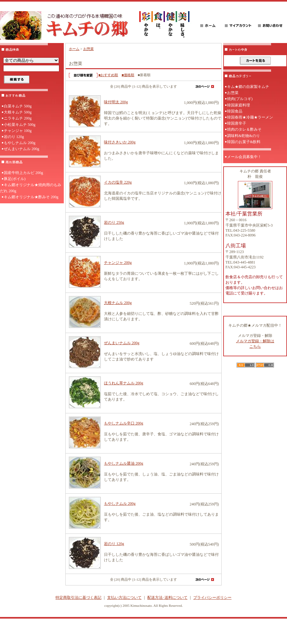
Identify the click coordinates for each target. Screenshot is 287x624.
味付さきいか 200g (120, 142)
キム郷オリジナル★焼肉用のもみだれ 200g (30, 188)
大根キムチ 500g (18, 112)
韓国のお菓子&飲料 (244, 142)
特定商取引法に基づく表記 (78, 597)
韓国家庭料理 (238, 105)
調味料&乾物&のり (243, 136)
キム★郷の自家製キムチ (248, 86)
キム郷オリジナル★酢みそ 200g (31, 197)
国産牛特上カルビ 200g (23, 173)
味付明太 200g (116, 102)
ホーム (74, 49)
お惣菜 (88, 49)
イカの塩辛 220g (118, 182)
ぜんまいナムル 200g (21, 149)
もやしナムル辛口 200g (123, 423)
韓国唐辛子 (236, 123)
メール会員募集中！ (244, 157)
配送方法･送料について (167, 597)
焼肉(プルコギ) (240, 99)
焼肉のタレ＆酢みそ (244, 129)
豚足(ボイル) (15, 179)
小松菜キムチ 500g (19, 124)
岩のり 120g (14, 136)
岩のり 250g (114, 222)
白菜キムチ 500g (18, 106)
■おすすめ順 (108, 75)
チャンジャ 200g (118, 262)
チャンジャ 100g (18, 130)
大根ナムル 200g (118, 303)
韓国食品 (234, 111)
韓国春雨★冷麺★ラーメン (250, 117)
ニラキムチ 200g (18, 118)
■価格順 (127, 75)
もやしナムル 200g (19, 143)
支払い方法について (124, 597)
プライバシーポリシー (212, 597)
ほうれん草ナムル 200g (123, 383)
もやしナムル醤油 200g (123, 463)
